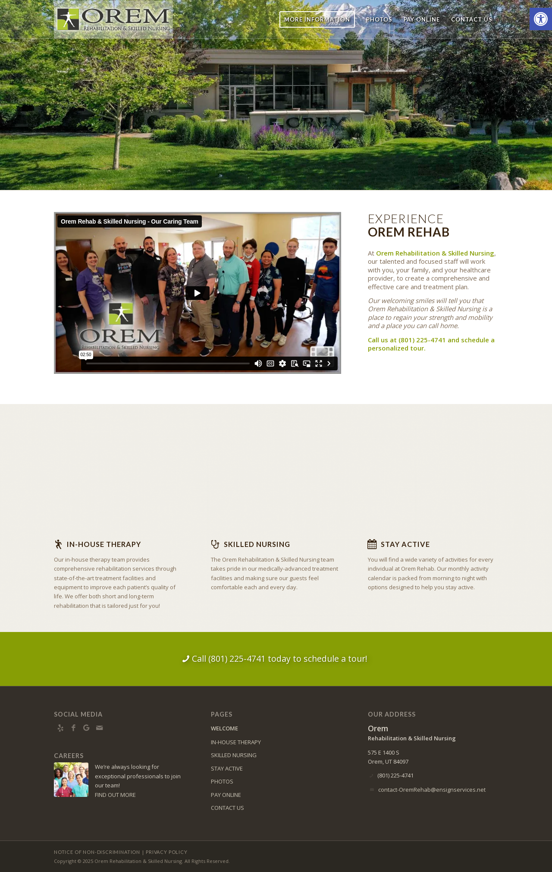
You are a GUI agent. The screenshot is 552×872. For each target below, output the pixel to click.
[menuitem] (317, 19)
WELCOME (224, 728)
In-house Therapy (104, 544)
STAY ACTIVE (227, 768)
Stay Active (405, 544)
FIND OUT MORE (115, 795)
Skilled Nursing (257, 544)
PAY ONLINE (226, 795)
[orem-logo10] (113, 19)
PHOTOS (222, 781)
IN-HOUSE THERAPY (236, 742)
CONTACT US (227, 808)
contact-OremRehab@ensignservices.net (432, 789)
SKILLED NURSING (234, 755)
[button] (541, 19)
